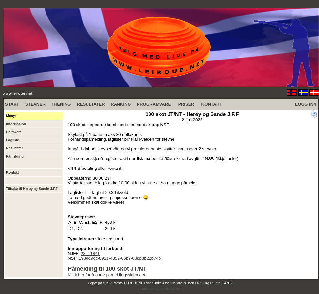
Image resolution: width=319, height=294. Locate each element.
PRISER (186, 104)
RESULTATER (91, 104)
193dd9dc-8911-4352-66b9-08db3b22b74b (120, 258)
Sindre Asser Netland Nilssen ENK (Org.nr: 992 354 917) (193, 283)
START (12, 104)
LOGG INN (305, 104)
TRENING (61, 104)
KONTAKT (211, 104)
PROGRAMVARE (154, 104)
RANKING (121, 104)
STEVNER (35, 104)
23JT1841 (90, 253)
